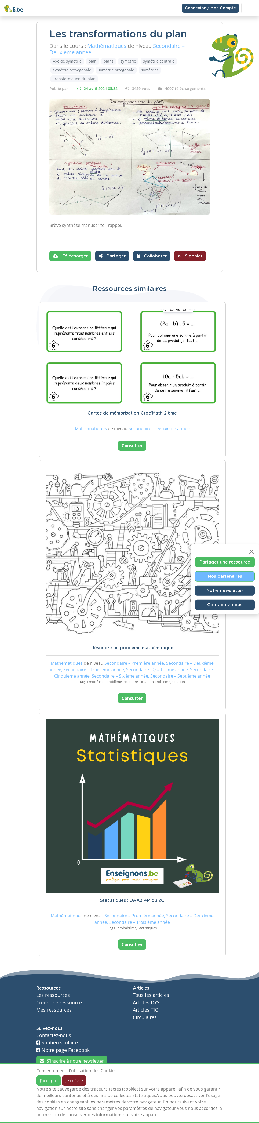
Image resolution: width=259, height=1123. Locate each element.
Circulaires (145, 1017)
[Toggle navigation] (248, 8)
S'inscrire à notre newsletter (72, 1061)
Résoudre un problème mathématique (132, 648)
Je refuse (74, 1081)
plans (109, 61)
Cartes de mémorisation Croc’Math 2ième (132, 413)
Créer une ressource (59, 1003)
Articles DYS (146, 1003)
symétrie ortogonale (116, 69)
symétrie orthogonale (72, 69)
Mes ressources (54, 1010)
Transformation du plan (74, 78)
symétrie (128, 61)
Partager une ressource (224, 562)
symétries (150, 69)
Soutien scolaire (57, 1043)
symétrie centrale (158, 61)
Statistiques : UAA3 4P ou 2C (132, 900)
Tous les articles (151, 995)
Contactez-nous (224, 604)
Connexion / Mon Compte (210, 8)
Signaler (190, 256)
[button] (151, 256)
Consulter (132, 446)
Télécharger (70, 256)
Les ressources (53, 995)
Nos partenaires (225, 576)
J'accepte (48, 1081)
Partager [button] (112, 256)
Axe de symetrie (67, 61)
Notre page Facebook (63, 1050)
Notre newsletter (224, 590)
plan (93, 61)
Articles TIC (145, 1010)
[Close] (251, 551)
